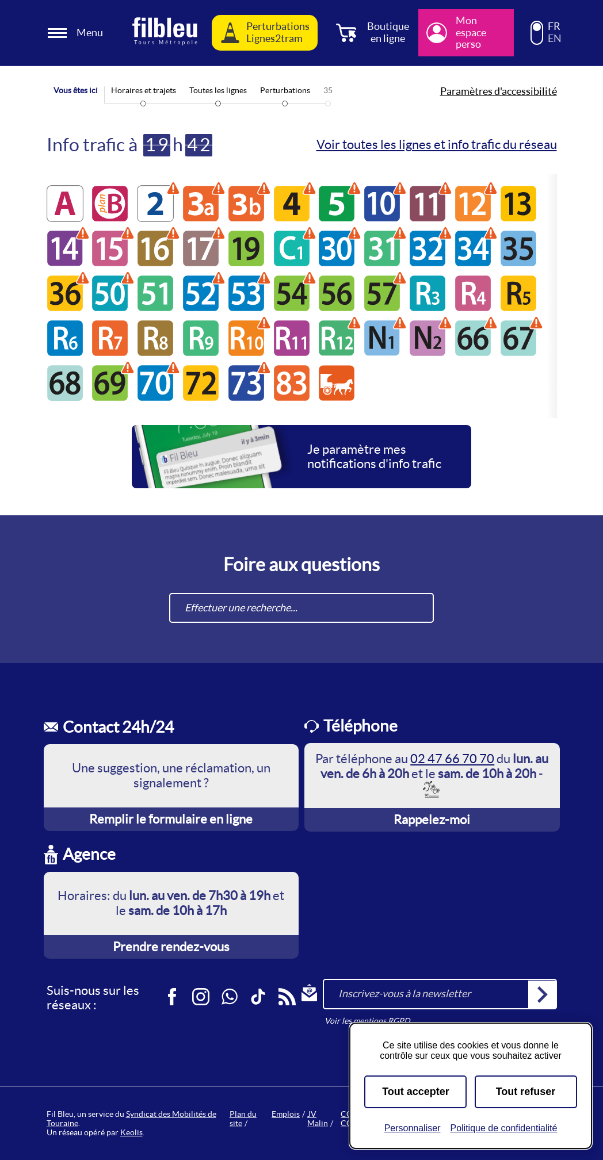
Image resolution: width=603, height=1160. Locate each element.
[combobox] (301, 608)
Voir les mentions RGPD (367, 1020)
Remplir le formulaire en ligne (171, 819)
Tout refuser (526, 1091)
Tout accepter (415, 1091)
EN (555, 38)
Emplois (286, 1114)
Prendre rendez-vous (171, 947)
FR (554, 26)
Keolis (131, 1132)
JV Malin (317, 1118)
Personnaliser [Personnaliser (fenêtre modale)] (412, 1128)
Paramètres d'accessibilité (498, 91)
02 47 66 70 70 (452, 758)
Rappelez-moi (432, 819)
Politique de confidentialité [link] (503, 1128)
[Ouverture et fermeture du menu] (77, 33)
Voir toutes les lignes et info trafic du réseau (436, 144)
